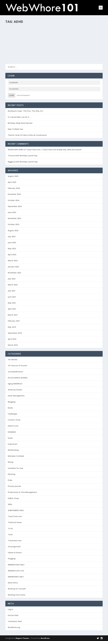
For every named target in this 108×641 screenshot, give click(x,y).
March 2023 (13, 260)
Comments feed (15, 621)
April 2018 (12, 339)
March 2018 (13, 345)
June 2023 (12, 242)
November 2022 (14, 273)
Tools (10, 534)
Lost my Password (23, 95)
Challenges (29, 33)
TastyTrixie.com (15, 516)
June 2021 (12, 297)
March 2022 (13, 285)
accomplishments (15, 371)
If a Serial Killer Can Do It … (19, 117)
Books (10, 408)
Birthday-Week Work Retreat (20, 123)
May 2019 (12, 327)
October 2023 (13, 224)
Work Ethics (13, 583)
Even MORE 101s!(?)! (18, 28)
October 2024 (13, 200)
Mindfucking (13, 450)
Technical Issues (15, 522)
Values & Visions (15, 552)
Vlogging (11, 558)
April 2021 (12, 309)
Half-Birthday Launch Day (26, 155)
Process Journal (14, 486)
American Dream (15, 389)
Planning (11, 474)
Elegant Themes (22, 638)
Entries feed (13, 615)
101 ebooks (12, 359)
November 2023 (14, 218)
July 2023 (11, 236)
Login (11, 95)
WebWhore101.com (16, 571)
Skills (29, 35)
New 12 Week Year (15, 129)
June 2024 (12, 212)
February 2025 (14, 188)
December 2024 (14, 194)
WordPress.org (14, 627)
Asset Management (16, 396)
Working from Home (16, 595)
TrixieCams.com (15, 540)
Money (11, 462)
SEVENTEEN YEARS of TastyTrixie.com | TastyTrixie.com (32, 149)
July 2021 (11, 291)
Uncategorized (14, 546)
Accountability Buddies (17, 377)
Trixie (12, 33)
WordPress (45, 638)
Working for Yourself (38, 35)
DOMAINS (12, 432)
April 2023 (12, 254)
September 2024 (15, 206)
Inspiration (12, 444)
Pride (10, 480)
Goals (10, 438)
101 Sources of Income (17, 365)
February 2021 (14, 321)
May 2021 (12, 303)
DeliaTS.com (13, 426)
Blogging (11, 402)
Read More (14, 51)
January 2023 (13, 266)
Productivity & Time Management (22, 492)
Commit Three (14, 420)
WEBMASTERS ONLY (16, 564)
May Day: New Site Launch (70, 149)
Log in (10, 609)
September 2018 (15, 333)
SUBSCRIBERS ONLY (16, 510)
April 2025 (12, 182)
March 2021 (13, 315)
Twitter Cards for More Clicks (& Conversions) (27, 135)
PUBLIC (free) (22, 35)
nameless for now (15, 468)
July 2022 (11, 279)
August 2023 (13, 230)
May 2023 (12, 248)
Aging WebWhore (15, 383)
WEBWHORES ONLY (16, 577)
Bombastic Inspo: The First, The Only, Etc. (25, 111)
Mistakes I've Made (16, 456)
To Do (10, 528)
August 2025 (13, 176)
